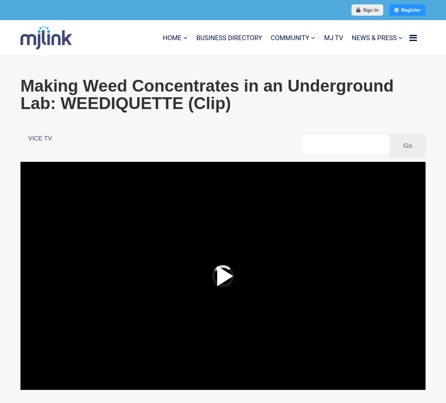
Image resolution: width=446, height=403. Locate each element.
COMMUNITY (290, 38)
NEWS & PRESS (374, 38)
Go (407, 145)
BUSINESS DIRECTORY (229, 38)
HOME (172, 38)
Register (407, 10)
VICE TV (40, 138)
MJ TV (333, 38)
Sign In (367, 10)
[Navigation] (413, 37)
